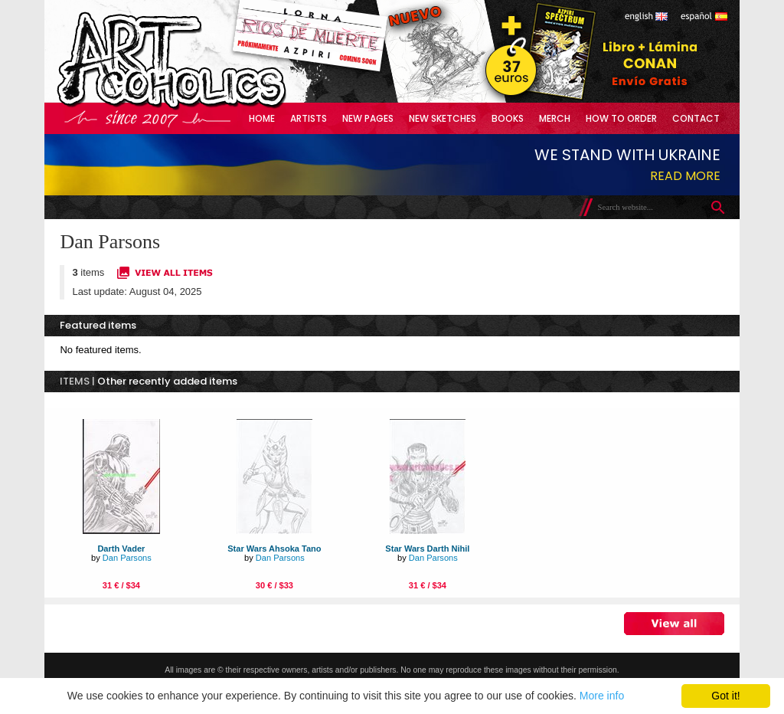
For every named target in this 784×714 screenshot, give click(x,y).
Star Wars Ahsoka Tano (274, 548)
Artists (308, 118)
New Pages (368, 118)
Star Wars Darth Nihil (427, 548)
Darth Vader (121, 548)
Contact (696, 118)
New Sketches (442, 118)
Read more (685, 176)
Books (508, 118)
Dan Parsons (127, 557)
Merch (554, 118)
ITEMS (75, 381)
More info (602, 695)
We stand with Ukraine (627, 154)
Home (262, 118)
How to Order (621, 118)
